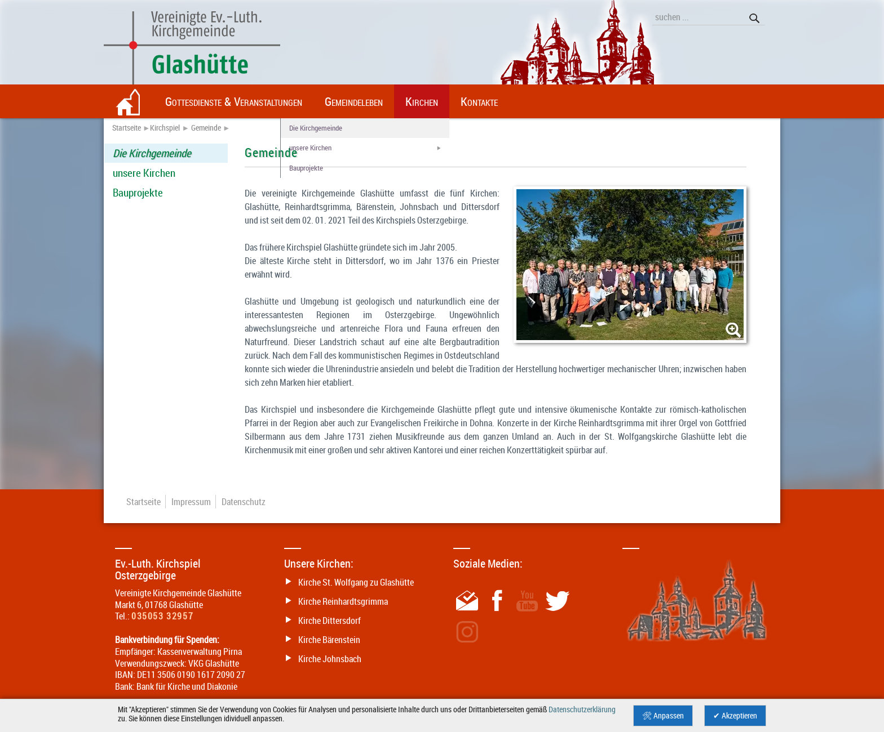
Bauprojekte (138, 192)
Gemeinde (206, 128)
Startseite (126, 128)
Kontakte (479, 101)
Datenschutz (244, 502)
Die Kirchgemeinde (152, 153)
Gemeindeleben (354, 101)
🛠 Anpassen (663, 716)
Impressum (191, 502)
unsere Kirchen (144, 173)
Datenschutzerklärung (582, 709)
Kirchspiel (165, 128)
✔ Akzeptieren (735, 716)
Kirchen (421, 101)
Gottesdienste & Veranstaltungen (233, 101)
